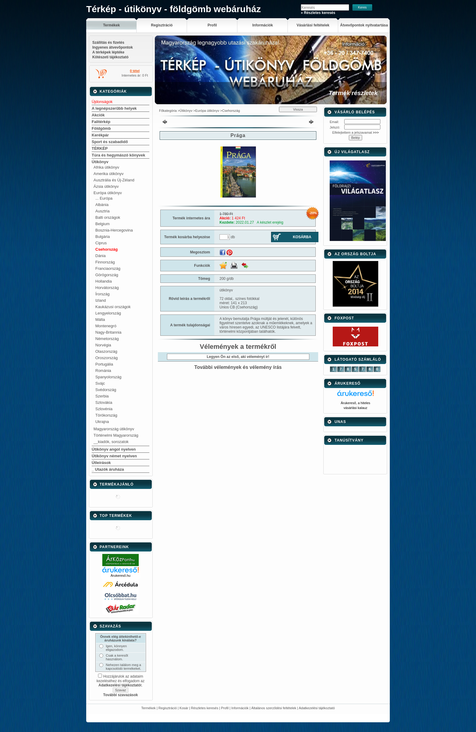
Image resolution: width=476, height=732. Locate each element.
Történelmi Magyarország (115, 435)
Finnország (105, 262)
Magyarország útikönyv (113, 429)
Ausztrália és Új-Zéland (113, 180)
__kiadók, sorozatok (111, 441)
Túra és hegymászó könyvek (118, 155)
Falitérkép (101, 121)
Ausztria (102, 211)
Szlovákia (103, 402)
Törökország (106, 415)
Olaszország (106, 351)
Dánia (100, 255)
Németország (107, 338)
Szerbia (102, 396)
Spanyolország (108, 377)
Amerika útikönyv (108, 173)
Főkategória (168, 110)
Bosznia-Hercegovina (114, 230)
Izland (100, 300)
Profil (225, 708)
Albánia (101, 204)
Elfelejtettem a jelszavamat (355, 132)
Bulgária (102, 236)
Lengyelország (108, 313)
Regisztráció (167, 708)
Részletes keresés (204, 708)
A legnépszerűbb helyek (114, 108)
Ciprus (101, 243)
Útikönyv (100, 162)
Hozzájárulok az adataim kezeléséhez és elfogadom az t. (120, 680)
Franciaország (107, 268)
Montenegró (105, 326)
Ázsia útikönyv (106, 186)
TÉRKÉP (100, 148)
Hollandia (103, 281)
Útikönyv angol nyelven (114, 449)
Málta (100, 319)
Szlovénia (103, 409)
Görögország (106, 275)
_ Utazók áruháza (108, 469)
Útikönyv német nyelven (114, 456)
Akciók (98, 115)
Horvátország (107, 287)
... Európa (103, 198)
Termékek (148, 708)
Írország (102, 294)
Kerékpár (100, 135)
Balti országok (107, 217)
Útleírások (101, 462)
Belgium (102, 224)
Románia (103, 370)
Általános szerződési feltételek (273, 708)
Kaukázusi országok (113, 306)
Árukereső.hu (120, 575)
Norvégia (103, 345)
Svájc (100, 383)
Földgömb (101, 128)
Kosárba (302, 237)
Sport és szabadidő (110, 141)
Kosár (183, 708)
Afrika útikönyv (106, 167)
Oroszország (106, 358)
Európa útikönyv (107, 193)
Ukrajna (102, 421)
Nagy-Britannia (108, 332)
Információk (240, 708)
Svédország (105, 389)
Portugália (104, 364)
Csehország (106, 249)
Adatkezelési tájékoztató (317, 708)
